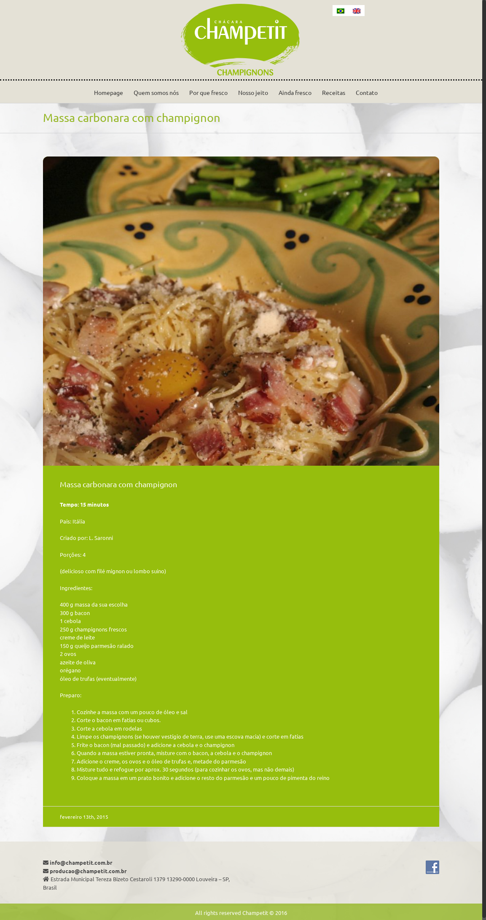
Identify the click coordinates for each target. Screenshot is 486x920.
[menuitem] (341, 10)
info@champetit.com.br (81, 862)
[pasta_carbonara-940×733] (241, 311)
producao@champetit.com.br (88, 870)
